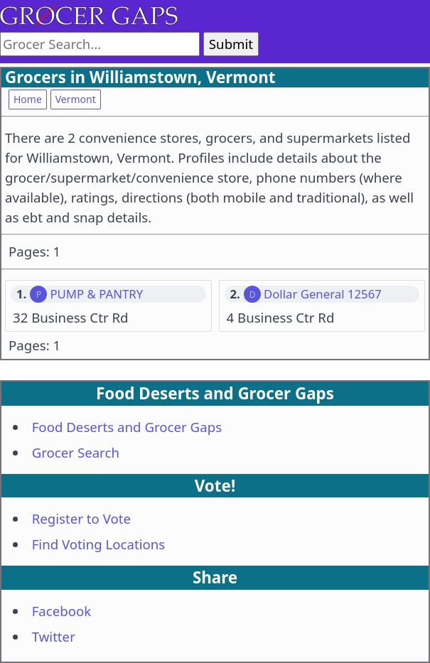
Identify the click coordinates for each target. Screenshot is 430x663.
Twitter (53, 636)
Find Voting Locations (99, 544)
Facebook (62, 611)
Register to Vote (81, 518)
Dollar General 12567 (323, 294)
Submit (231, 44)
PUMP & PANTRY (96, 294)
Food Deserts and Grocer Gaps (127, 427)
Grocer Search (75, 452)
